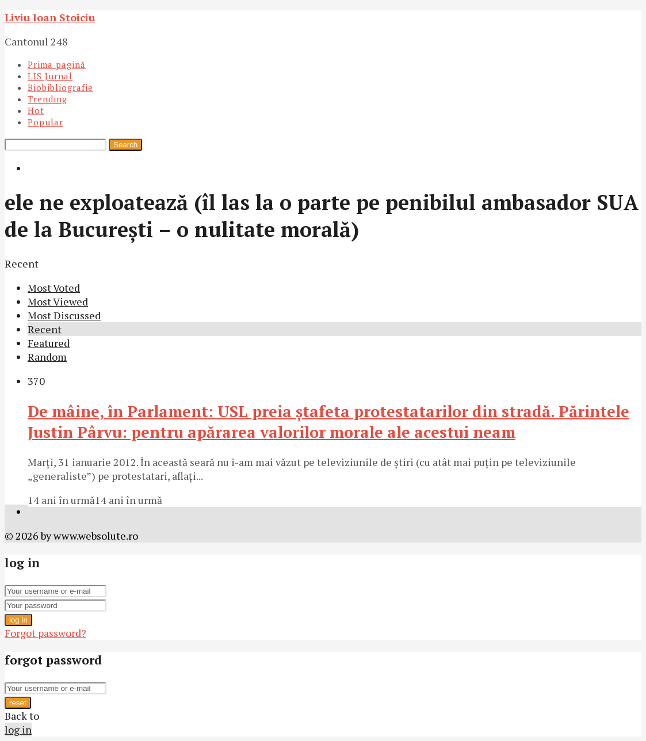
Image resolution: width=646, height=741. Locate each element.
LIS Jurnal (50, 76)
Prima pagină (57, 64)
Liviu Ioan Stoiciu (50, 17)
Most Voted (54, 288)
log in (18, 620)
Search (125, 144)
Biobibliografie (60, 87)
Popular (45, 122)
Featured (49, 343)
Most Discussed (64, 315)
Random (47, 357)
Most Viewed (58, 301)
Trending (47, 99)
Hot (36, 110)
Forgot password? (45, 633)
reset (17, 702)
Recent (45, 329)
